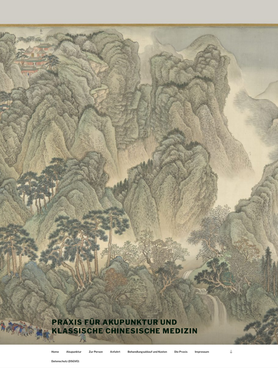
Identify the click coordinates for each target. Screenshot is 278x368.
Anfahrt (115, 351)
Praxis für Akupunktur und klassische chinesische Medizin (125, 326)
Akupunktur (73, 351)
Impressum (202, 351)
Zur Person (96, 351)
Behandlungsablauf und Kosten (147, 351)
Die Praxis (180, 351)
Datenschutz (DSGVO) (65, 361)
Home (55, 351)
